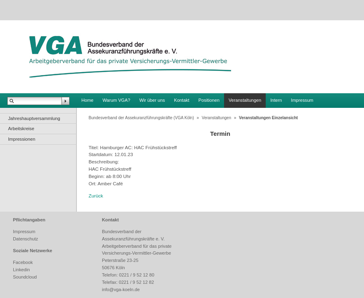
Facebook (23, 262)
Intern (276, 100)
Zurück (96, 195)
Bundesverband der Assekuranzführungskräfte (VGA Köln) (141, 118)
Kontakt (181, 100)
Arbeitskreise (21, 128)
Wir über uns (152, 100)
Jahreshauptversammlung (34, 118)
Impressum (302, 100)
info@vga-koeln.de (121, 289)
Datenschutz (25, 238)
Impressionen (21, 139)
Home (87, 100)
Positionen (209, 100)
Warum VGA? (116, 100)
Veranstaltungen (245, 100)
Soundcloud (25, 276)
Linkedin (21, 269)
